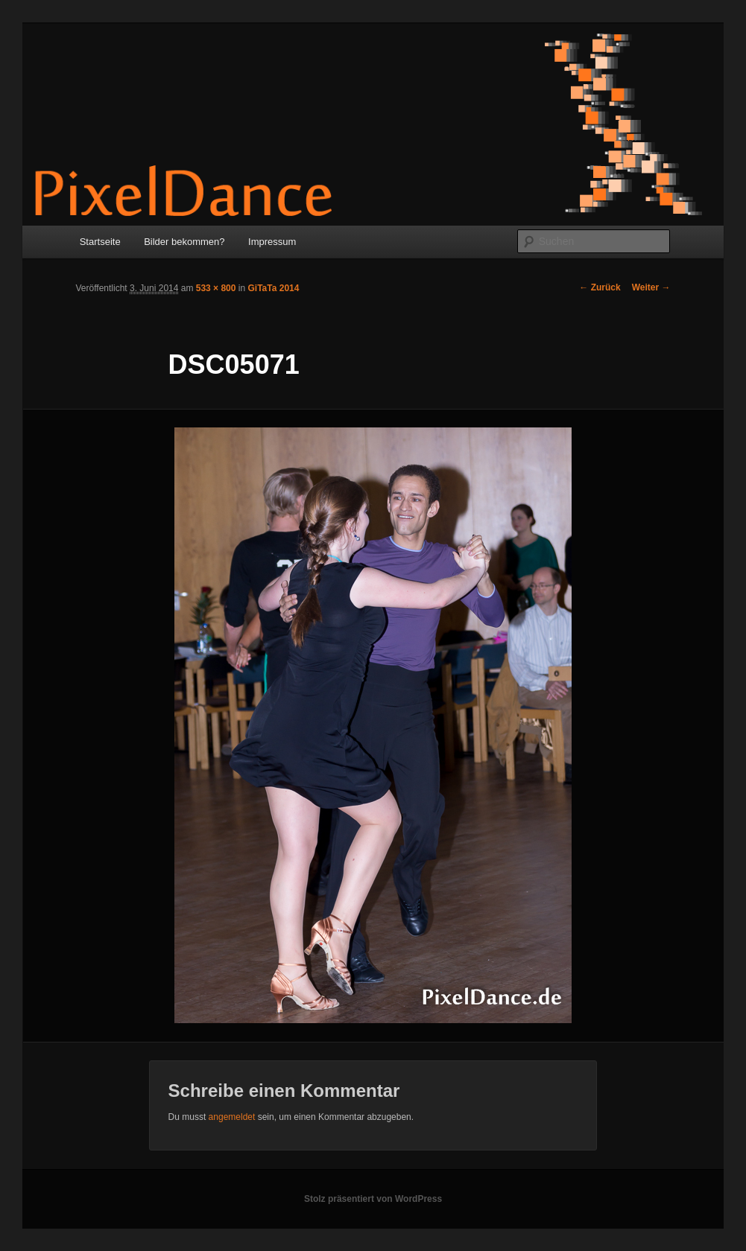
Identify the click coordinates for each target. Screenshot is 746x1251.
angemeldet (232, 1117)
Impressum (272, 241)
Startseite (100, 241)
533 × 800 (216, 288)
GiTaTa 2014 (273, 288)
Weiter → (651, 287)
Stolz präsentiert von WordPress (373, 1199)
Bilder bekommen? (184, 241)
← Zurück (599, 287)
